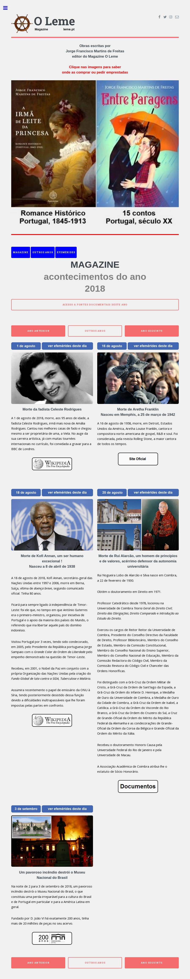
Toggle (7, 8)
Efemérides (66, 252)
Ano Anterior (38, 330)
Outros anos (42, 252)
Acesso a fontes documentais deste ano (95, 304)
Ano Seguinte (152, 330)
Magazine (20, 252)
